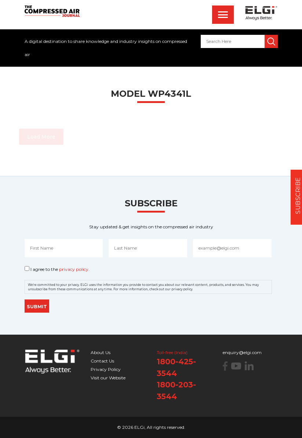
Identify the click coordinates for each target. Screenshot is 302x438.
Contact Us (102, 361)
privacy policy (73, 269)
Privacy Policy (106, 369)
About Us (100, 352)
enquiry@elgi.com (242, 352)
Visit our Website (108, 377)
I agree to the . (60, 269)
